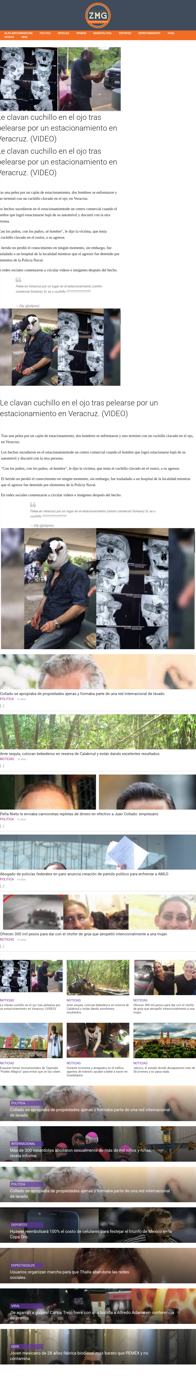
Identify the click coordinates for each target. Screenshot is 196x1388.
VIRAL (171, 33)
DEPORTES (125, 33)
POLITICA (45, 33)
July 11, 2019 (49, 306)
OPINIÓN (81, 33)
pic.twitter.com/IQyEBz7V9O (36, 297)
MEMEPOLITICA (102, 33)
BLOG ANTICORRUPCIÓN (18, 33)
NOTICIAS (63, 33)
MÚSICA (9, 37)
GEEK (24, 37)
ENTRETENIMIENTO (149, 33)
